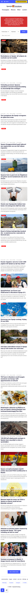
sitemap (24, 579)
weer (19, 10)
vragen (10, 579)
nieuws (13, 10)
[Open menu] (2, 1)
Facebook (11, 582)
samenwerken (4, 579)
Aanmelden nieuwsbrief (21, 1)
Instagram (18, 582)
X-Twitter (25, 582)
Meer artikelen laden (14, 571)
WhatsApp (4, 582)
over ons (19, 579)
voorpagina (5, 10)
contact (15, 579)
